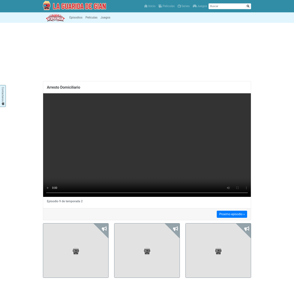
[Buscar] (226, 6)
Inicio (149, 6)
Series (184, 6)
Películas (166, 6)
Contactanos (2, 96)
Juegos (200, 6)
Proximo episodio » (232, 214)
